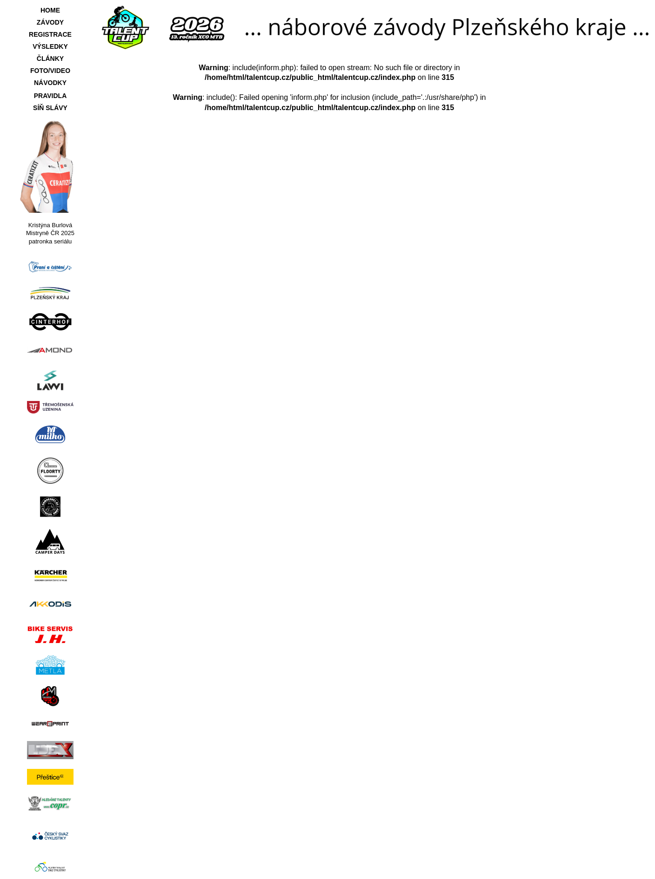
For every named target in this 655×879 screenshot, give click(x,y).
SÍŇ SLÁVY (50, 108)
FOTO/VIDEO (50, 70)
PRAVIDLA (50, 95)
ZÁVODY (50, 22)
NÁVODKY (50, 82)
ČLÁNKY (50, 58)
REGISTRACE (50, 34)
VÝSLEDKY (50, 46)
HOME (50, 10)
